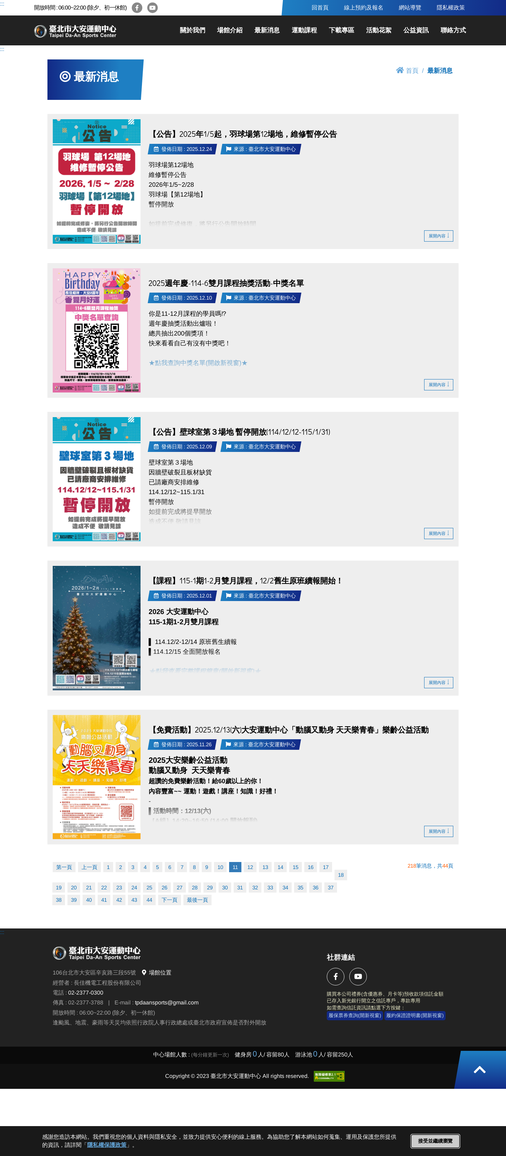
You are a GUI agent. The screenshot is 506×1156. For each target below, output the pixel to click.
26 (164, 887)
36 (315, 887)
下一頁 (169, 900)
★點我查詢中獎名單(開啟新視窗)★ (199, 362)
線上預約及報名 (363, 8)
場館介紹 (229, 30)
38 (58, 900)
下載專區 (341, 30)
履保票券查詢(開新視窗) (355, 1015)
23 (119, 887)
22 (104, 887)
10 (220, 867)
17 (326, 867)
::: (2, 4)
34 (285, 887)
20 (74, 887)
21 (89, 887)
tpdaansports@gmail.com (167, 1002)
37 (330, 887)
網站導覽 (410, 8)
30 (225, 887)
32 (255, 887)
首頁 (407, 70)
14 (280, 867)
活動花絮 (378, 30)
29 (210, 887)
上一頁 (89, 867)
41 (104, 900)
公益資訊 (416, 30)
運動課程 (304, 30)
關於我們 (192, 30)
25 (149, 887)
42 (119, 900)
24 (134, 887)
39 (74, 900)
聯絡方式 (453, 30)
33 (270, 887)
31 (240, 887)
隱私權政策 (451, 8)
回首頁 (320, 8)
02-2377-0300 (85, 993)
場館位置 (156, 973)
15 (295, 867)
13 (265, 867)
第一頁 (64, 867)
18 (341, 875)
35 (300, 887)
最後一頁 (197, 900)
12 (250, 867)
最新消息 (267, 30)
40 (89, 900)
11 (235, 867)
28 (194, 887)
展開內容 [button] (439, 235)
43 (134, 900)
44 (149, 900)
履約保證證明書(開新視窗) (415, 1015)
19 (58, 887)
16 (310, 867)
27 (179, 887)
